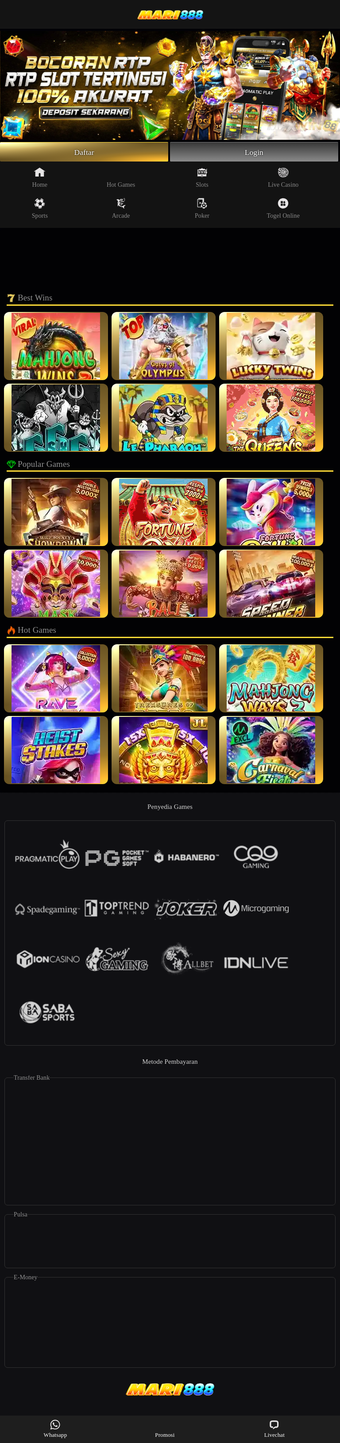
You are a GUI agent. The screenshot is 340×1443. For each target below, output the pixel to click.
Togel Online (283, 209)
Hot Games (121, 178)
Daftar (84, 152)
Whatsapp (55, 1428)
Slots (202, 178)
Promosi (164, 1428)
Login (254, 152)
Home (40, 178)
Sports (40, 209)
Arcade (121, 209)
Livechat (274, 1428)
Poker (202, 209)
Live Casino (283, 178)
